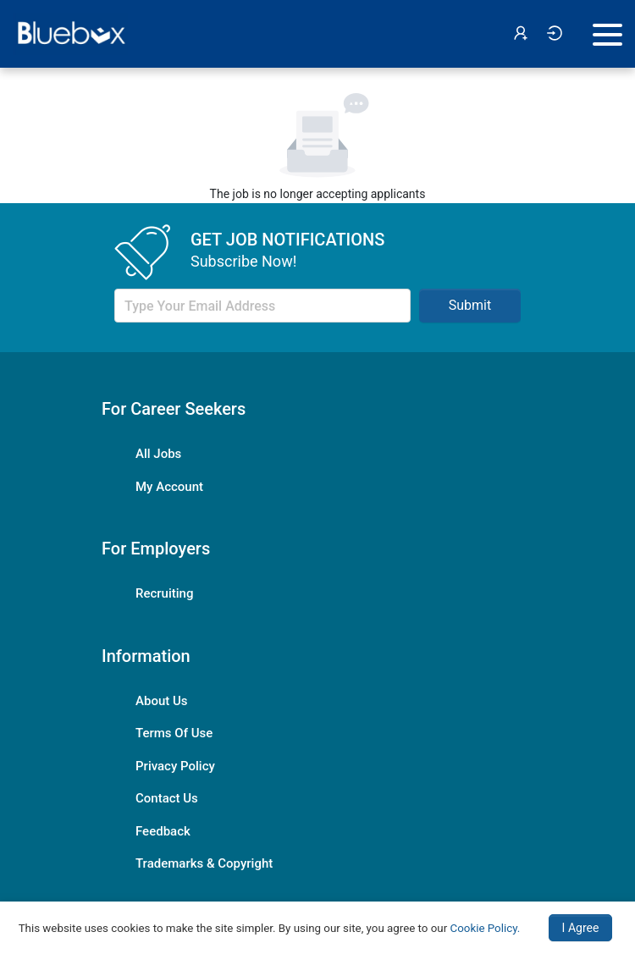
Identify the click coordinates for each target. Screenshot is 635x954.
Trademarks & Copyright (204, 863)
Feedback (162, 831)
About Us (161, 701)
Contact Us (166, 798)
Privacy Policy (175, 766)
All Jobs (158, 453)
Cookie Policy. (485, 928)
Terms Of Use (174, 733)
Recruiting (164, 593)
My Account (169, 486)
